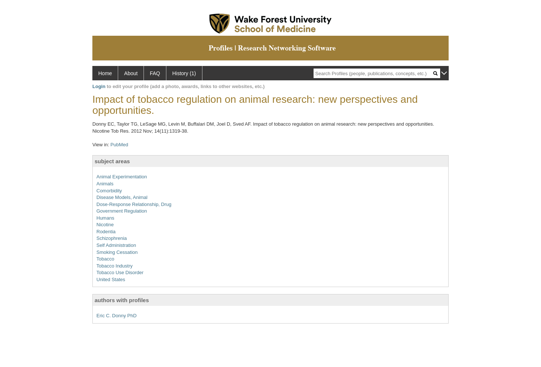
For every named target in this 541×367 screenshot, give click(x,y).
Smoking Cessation (117, 252)
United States (110, 279)
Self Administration (116, 245)
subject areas (112, 161)
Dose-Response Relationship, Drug (134, 204)
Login (98, 86)
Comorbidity (109, 190)
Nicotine (105, 224)
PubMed (119, 144)
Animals (104, 183)
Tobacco (105, 259)
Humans (105, 218)
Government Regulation (121, 211)
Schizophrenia (111, 238)
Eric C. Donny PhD (116, 315)
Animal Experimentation (121, 176)
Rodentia (106, 231)
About (131, 73)
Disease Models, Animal (122, 197)
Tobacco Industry (114, 266)
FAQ (155, 73)
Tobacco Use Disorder (120, 272)
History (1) (184, 73)
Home (105, 73)
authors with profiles (122, 300)
